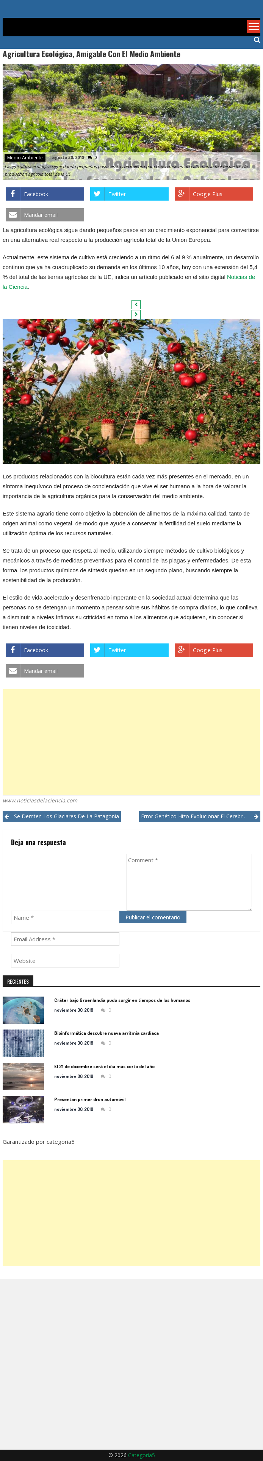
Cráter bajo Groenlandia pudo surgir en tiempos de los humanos (122, 1000)
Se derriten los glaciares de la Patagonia (66, 816)
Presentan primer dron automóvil (89, 1099)
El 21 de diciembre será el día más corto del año (104, 1066)
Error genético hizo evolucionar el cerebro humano (200, 816)
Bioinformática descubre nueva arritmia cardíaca (106, 1033)
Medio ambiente (25, 157)
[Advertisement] (131, 742)
